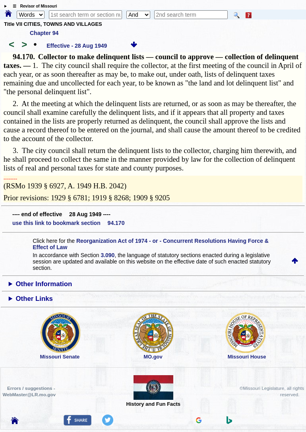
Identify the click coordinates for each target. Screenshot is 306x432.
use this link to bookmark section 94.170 (68, 223)
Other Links (34, 298)
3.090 (107, 255)
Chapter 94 (44, 33)
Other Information (44, 284)
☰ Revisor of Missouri (33, 6)
